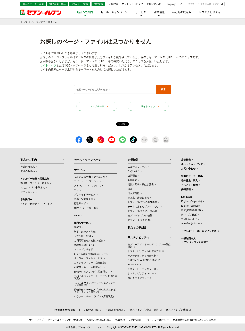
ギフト (50, 203)
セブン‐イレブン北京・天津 (144, 309)
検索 (163, 89)
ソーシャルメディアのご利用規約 (65, 319)
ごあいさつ (134, 171)
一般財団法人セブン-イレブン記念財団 (194, 240)
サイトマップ (48, 65)
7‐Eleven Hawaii (113, 309)
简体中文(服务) (189, 214)
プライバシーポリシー (157, 319)
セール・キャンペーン (114, 12)
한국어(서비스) (189, 219)
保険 (76, 207)
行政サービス (81, 203)
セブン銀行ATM (82, 236)
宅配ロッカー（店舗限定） (88, 267)
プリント (94, 181)
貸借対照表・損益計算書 (141, 184)
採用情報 (98, 4)
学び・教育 (93, 207)
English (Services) (190, 205)
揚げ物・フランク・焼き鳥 (34, 183)
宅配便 (77, 227)
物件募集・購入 (57, 4)
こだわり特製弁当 (29, 203)
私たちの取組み (181, 12)
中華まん (40, 187)
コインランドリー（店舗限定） (90, 262)
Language (171, 4)
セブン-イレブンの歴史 (140, 220)
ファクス (96, 185)
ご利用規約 (135, 319)
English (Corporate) (191, 201)
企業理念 (132, 175)
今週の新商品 (27, 166)
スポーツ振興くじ (83, 199)
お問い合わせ (154, 4)
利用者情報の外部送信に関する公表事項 (194, 319)
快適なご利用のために (99, 319)
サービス (140, 12)
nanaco (78, 215)
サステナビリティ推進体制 (142, 255)
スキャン (79, 185)
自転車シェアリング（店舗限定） (92, 271)
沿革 (130, 188)
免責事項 (120, 319)
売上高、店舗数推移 (138, 197)
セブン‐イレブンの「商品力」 (143, 211)
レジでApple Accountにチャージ (91, 253)
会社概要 (132, 180)
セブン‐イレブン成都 (177, 309)
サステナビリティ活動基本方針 (144, 251)
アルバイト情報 (79, 4)
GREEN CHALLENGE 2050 (142, 260)
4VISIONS (133, 264)
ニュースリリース (137, 166)
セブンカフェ (27, 192)
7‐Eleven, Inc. (91, 309)
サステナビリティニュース (142, 269)
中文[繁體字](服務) (191, 210)
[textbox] (203, 4)
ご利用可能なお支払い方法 (88, 240)
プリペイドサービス (84, 194)
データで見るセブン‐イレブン (144, 206)
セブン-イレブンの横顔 (140, 215)
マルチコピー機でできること (89, 176)
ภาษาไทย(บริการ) (190, 223)
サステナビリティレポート (142, 273)
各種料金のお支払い (84, 245)
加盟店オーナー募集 (33, 4)
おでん (24, 187)
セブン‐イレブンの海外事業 (142, 202)
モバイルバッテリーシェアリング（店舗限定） (95, 277)
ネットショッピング (132, 4)
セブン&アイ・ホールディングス (198, 231)
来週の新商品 (27, 171)
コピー (77, 181)
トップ (24, 22)
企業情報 (159, 12)
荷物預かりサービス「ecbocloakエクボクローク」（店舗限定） (95, 290)
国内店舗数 (134, 193)
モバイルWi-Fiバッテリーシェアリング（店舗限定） (94, 284)
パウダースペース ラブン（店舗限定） (94, 296)
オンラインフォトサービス (88, 258)
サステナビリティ (210, 12)
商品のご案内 (85, 12)
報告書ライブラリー (138, 277)
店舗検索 (113, 4)
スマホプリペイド (83, 249)
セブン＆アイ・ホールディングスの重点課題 (149, 245)
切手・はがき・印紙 (84, 231)
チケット (79, 190)
